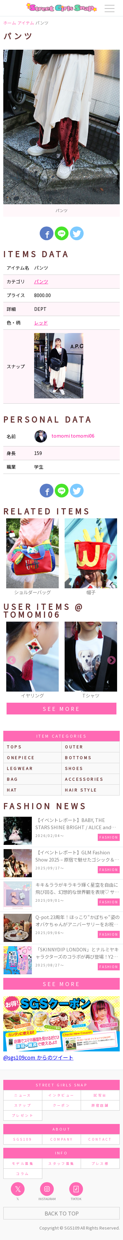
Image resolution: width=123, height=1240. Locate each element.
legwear (20, 768)
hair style (81, 790)
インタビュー (61, 1095)
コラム (22, 1173)
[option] (61, 133)
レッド (41, 322)
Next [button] (111, 557)
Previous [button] (11, 557)
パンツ (41, 281)
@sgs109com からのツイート (38, 1057)
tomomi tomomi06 (64, 436)
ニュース (22, 1095)
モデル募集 (23, 1163)
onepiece (21, 757)
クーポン (61, 1105)
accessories (84, 779)
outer (74, 746)
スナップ (22, 1105)
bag (12, 779)
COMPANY (61, 1139)
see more (61, 708)
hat (12, 790)
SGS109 (22, 1139)
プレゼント (23, 1115)
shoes (74, 768)
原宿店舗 (100, 1105)
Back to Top (62, 1213)
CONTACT (100, 1139)
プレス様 (100, 1163)
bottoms (78, 757)
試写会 (100, 1095)
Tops (14, 746)
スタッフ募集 (61, 1163)
